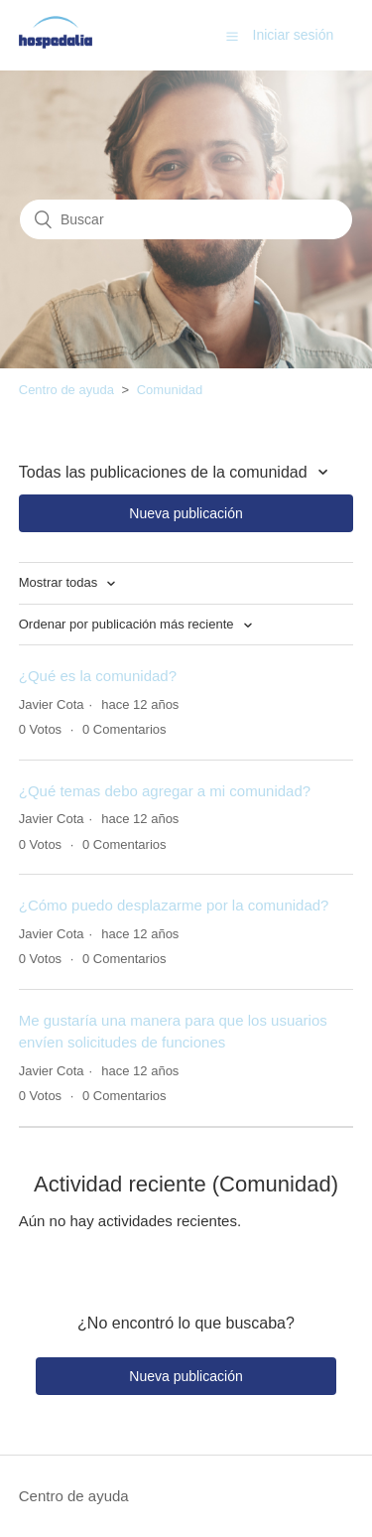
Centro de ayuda (66, 389)
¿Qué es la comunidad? (98, 675)
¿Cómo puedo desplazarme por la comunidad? (174, 905)
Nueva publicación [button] (185, 513)
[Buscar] (186, 219)
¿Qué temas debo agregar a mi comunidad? (164, 790)
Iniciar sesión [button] (293, 35)
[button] (232, 36)
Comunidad (170, 389)
